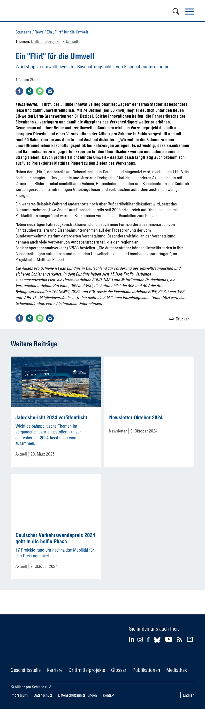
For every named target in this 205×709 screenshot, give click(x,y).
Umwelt (72, 41)
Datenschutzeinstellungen (77, 695)
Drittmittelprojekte (46, 41)
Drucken (183, 318)
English (188, 695)
